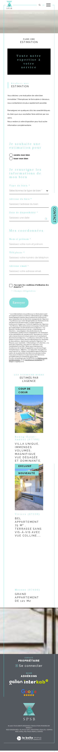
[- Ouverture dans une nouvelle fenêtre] (29, 692)
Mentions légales (38, 730)
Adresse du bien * (20, 199)
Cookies (40, 731)
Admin (49, 730)
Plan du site (25, 730)
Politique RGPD (30, 731)
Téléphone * (17, 252)
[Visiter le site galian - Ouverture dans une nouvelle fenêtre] (15, 682)
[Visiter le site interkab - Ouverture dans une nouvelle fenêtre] (36, 681)
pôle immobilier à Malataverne (19, 13)
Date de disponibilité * (23, 212)
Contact (54, 215)
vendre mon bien (22, 155)
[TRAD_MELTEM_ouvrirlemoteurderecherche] (40, 5)
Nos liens (19, 731)
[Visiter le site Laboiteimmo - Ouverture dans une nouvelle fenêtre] (29, 741)
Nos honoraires (12, 730)
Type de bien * (19, 185)
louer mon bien (21, 158)
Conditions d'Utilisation (33, 360)
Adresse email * (19, 266)
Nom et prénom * (20, 239)
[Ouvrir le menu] (48, 5)
